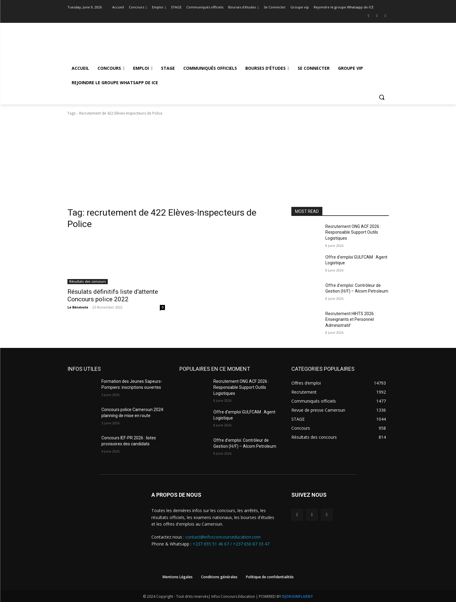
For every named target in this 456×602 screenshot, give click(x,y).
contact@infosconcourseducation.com (223, 537)
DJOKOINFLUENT (297, 596)
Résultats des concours (87, 281)
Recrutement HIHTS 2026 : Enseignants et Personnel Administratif (350, 319)
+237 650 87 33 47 (251, 544)
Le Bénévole (77, 307)
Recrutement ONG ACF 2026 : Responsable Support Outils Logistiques (353, 232)
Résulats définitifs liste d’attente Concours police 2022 (112, 295)
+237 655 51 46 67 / (213, 544)
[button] (381, 97)
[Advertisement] (228, 161)
